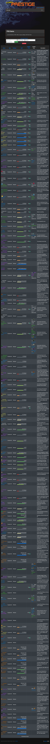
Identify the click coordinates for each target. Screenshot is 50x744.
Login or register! (40, 7)
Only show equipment (24, 38)
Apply (16, 41)
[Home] (8, 10)
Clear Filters (24, 43)
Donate (16, 741)
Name (4, 48)
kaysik (45, 741)
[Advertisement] (25, 20)
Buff (22, 48)
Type (10, 48)
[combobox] (11, 40)
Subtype (14, 48)
